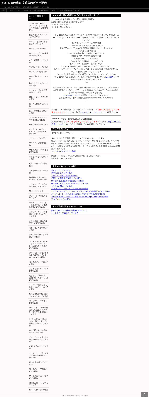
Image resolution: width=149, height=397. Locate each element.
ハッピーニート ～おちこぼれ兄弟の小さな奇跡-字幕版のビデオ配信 (78, 194)
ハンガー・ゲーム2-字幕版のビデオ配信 (38, 54)
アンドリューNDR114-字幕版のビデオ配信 (38, 119)
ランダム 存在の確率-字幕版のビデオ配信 (38, 43)
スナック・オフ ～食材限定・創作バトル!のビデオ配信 (38, 214)
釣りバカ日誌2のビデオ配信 (38, 165)
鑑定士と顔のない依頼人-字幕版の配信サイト (69, 210)
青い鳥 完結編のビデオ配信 (38, 363)
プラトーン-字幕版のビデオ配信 (38, 197)
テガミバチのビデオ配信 (38, 67)
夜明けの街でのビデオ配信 (38, 347)
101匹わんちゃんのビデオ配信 (38, 98)
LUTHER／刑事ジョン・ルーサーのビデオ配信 (69, 183)
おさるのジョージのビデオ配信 (38, 263)
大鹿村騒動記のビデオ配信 (38, 171)
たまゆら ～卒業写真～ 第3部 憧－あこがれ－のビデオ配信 (38, 278)
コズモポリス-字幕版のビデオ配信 (38, 302)
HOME (3, 10)
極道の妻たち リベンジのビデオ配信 (38, 36)
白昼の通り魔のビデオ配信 (38, 77)
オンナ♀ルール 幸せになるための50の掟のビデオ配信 (38, 131)
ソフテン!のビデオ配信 (38, 72)
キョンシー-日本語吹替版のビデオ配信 (38, 91)
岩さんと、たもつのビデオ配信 (38, 229)
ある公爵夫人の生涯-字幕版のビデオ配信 (38, 331)
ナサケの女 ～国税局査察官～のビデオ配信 (38, 222)
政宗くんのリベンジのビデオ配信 (38, 384)
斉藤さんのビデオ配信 (38, 49)
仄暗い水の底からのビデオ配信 (38, 112)
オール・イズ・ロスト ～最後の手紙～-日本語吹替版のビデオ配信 (38, 205)
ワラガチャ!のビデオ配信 (38, 144)
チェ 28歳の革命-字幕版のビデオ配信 (69, 10)
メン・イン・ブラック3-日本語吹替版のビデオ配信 (38, 339)
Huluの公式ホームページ (90, 112)
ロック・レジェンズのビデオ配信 (64, 176)
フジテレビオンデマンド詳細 (64, 151)
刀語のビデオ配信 (36, 191)
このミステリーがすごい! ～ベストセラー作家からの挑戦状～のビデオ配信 (31, 10)
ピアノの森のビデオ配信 (38, 390)
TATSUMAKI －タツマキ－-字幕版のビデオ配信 (69, 189)
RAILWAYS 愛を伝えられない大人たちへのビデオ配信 (38, 287)
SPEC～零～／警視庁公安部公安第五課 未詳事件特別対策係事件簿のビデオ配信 (38, 311)
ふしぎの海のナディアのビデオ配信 (38, 270)
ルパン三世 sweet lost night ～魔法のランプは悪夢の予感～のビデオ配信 (38, 322)
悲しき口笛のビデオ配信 (61, 170)
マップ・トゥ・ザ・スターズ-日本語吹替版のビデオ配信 (38, 355)
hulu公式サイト (111, 77)
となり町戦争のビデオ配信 (38, 61)
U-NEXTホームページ (72, 95)
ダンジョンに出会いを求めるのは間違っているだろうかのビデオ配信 (38, 255)
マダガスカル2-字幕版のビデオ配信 (38, 151)
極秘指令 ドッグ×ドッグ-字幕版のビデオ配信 (38, 178)
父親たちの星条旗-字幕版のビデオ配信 (66, 178)
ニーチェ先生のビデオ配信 (38, 105)
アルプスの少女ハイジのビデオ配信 (38, 377)
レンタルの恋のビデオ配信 (61, 186)
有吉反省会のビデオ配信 (38, 124)
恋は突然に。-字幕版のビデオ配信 (38, 370)
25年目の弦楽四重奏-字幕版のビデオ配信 (67, 181)
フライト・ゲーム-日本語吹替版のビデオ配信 (38, 185)
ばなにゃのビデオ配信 (38, 138)
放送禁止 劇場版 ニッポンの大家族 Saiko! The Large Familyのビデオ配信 (79, 197)
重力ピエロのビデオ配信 (61, 199)
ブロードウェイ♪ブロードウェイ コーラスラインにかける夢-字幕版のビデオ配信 (38, 244)
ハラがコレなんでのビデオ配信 (38, 158)
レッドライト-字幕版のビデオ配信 (64, 213)
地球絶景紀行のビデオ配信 (61, 173)
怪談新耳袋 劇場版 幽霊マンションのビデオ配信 (38, 295)
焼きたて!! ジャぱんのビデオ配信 (38, 84)
